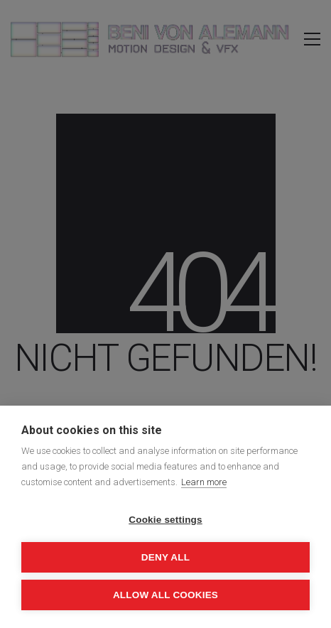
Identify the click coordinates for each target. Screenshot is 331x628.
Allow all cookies (165, 595)
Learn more (204, 482)
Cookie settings (165, 519)
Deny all (165, 557)
